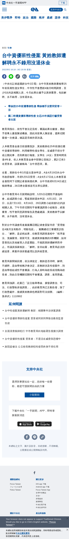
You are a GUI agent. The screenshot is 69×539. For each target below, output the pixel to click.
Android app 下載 (42, 487)
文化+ (38, 496)
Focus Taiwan (15, 484)
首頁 (4, 48)
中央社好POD (41, 507)
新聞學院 (39, 502)
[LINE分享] (11, 76)
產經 (49, 17)
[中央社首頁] (34, 9)
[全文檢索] (65, 9)
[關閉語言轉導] (67, 518)
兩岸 (41, 17)
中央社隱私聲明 (23, 533)
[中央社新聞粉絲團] (34, 473)
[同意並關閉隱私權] (67, 530)
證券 (57, 17)
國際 (33, 17)
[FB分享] (4, 76)
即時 (17, 17)
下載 (63, 3)
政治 (25, 17)
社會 (10, 48)
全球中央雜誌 (41, 493)
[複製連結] (18, 76)
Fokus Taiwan (15, 490)
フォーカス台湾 (16, 487)
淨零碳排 (39, 499)
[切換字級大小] (25, 76)
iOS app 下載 (41, 484)
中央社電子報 (41, 505)
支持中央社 (56, 9)
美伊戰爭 (6, 17)
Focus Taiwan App (43, 490)
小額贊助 (34, 394)
